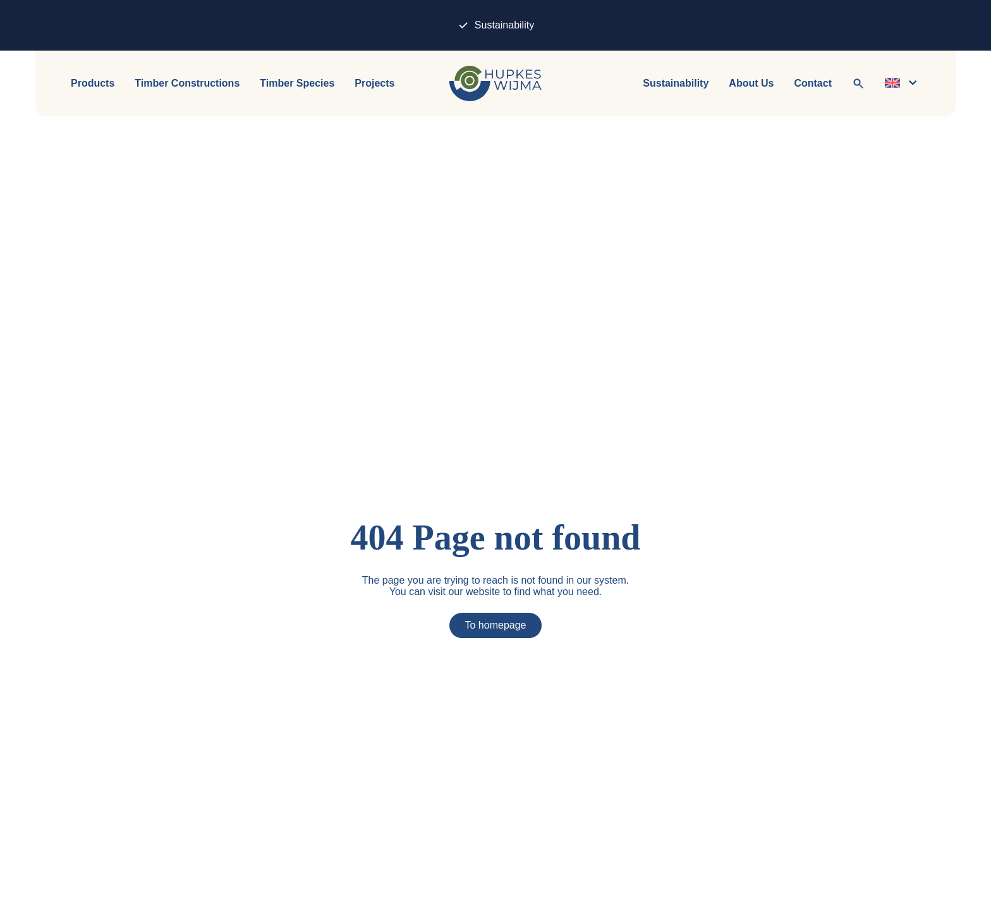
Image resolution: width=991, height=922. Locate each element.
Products (92, 83)
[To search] (858, 83)
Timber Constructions (187, 83)
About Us (751, 83)
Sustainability (495, 25)
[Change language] (902, 83)
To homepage (495, 625)
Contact (813, 83)
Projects (374, 83)
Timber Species (297, 83)
